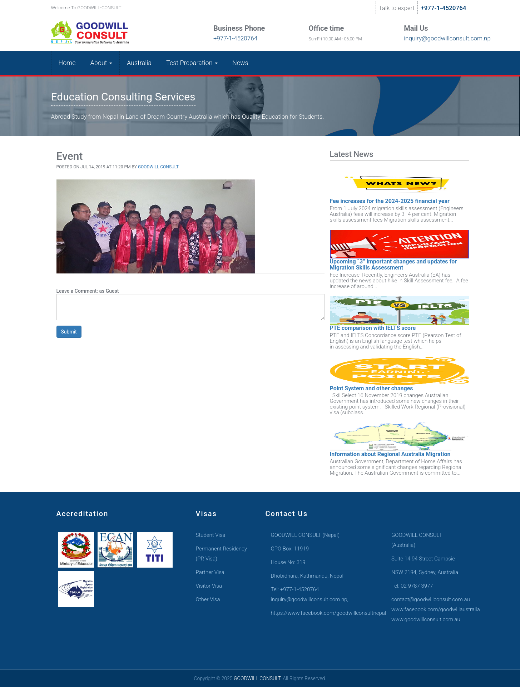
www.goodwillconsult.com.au (425, 619)
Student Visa (211, 535)
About (101, 62)
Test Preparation (192, 62)
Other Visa (208, 599)
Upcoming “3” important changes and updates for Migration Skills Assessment (393, 264)
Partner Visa (210, 572)
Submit (69, 332)
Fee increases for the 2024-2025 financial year (390, 201)
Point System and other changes (371, 388)
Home (67, 62)
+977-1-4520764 (443, 7)
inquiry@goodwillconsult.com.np (434, 38)
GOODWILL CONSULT (257, 678)
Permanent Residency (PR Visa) (221, 553)
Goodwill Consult (158, 166)
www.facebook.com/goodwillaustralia (425, 609)
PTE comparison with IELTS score (373, 328)
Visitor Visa (209, 586)
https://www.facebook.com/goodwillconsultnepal (315, 613)
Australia (139, 62)
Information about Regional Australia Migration (390, 454)
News (240, 62)
